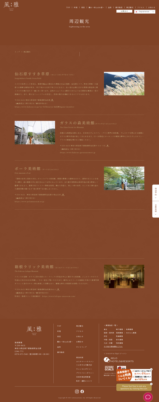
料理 (75, 7)
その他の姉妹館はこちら (113, 348)
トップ (17, 52)
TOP (68, 7)
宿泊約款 (79, 359)
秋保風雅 (129, 331)
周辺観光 (129, 7)
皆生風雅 (119, 341)
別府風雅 (119, 344)
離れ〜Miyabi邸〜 (96, 7)
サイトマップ (81, 348)
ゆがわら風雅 (131, 334)
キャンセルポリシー (84, 370)
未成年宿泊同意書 (83, 378)
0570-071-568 (21, 355)
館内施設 (119, 7)
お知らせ (151, 7)
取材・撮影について (84, 382)
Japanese (142, 11)
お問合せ (124, 11)
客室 (83, 7)
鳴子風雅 (119, 331)
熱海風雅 (119, 337)
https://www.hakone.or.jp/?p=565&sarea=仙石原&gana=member (44, 107)
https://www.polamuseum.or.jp (32, 201)
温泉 (110, 7)
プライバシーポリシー (85, 374)
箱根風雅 (119, 334)
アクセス (140, 7)
